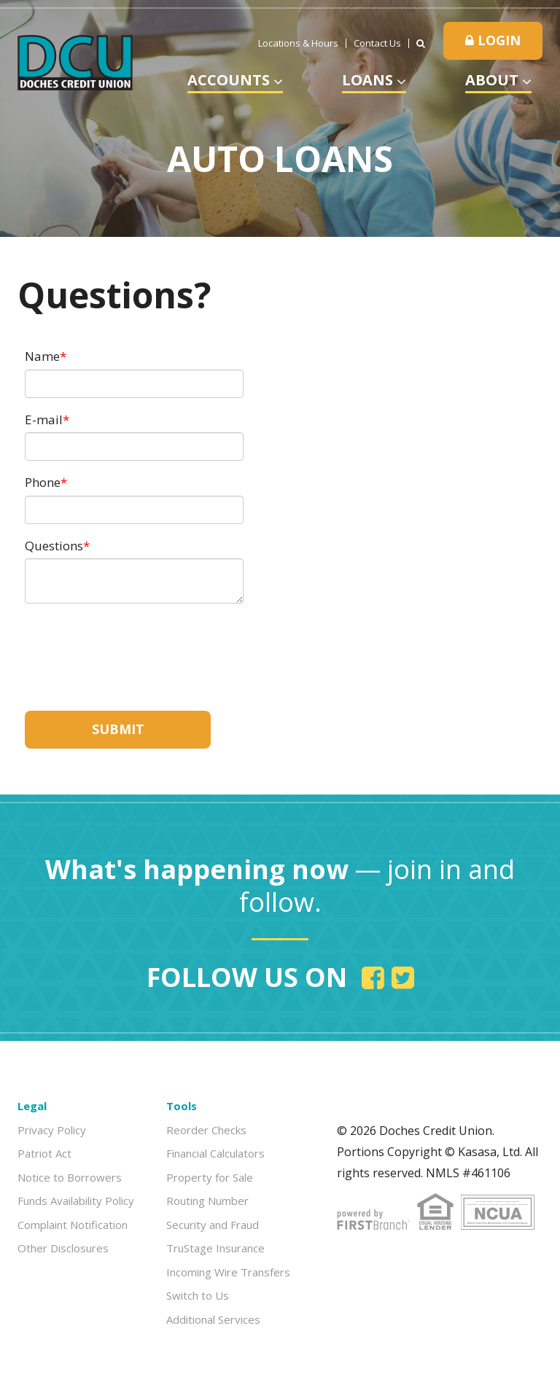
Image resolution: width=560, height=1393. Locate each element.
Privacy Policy (52, 1130)
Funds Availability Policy (76, 1200)
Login (493, 40)
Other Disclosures (63, 1248)
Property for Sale (209, 1177)
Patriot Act (44, 1153)
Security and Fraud (212, 1224)
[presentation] (135, 649)
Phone (43, 482)
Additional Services (213, 1319)
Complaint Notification (73, 1224)
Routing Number (207, 1200)
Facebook (373, 977)
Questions (54, 545)
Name (42, 356)
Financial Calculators (215, 1153)
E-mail (44, 419)
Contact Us (377, 43)
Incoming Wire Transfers (228, 1272)
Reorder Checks (206, 1130)
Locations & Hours (298, 43)
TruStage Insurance (215, 1248)
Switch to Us (197, 1295)
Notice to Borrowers (70, 1177)
